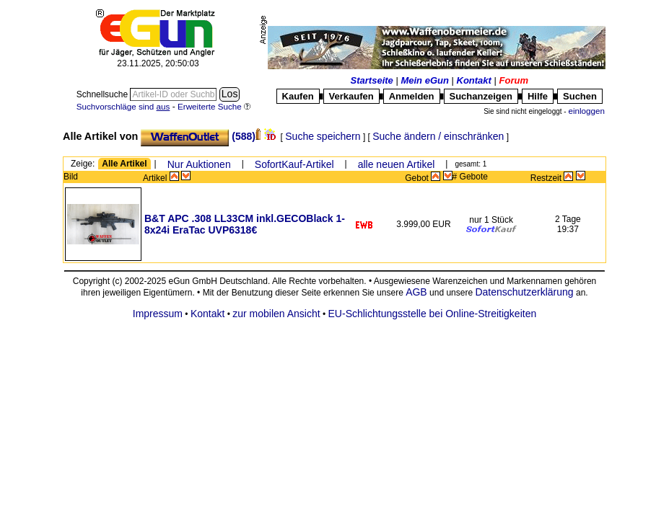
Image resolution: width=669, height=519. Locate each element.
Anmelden (411, 96)
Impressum (158, 313)
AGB (416, 292)
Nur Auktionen (199, 164)
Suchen (580, 96)
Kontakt (474, 80)
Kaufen (298, 96)
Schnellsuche (103, 94)
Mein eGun (424, 80)
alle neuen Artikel (396, 164)
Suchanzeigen (481, 96)
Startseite (372, 80)
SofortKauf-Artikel (294, 164)
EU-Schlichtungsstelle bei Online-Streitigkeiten (432, 313)
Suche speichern (322, 136)
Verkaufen (351, 96)
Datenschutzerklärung (524, 292)
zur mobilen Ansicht (276, 313)
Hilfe (538, 96)
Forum (513, 80)
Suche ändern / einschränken (438, 136)
